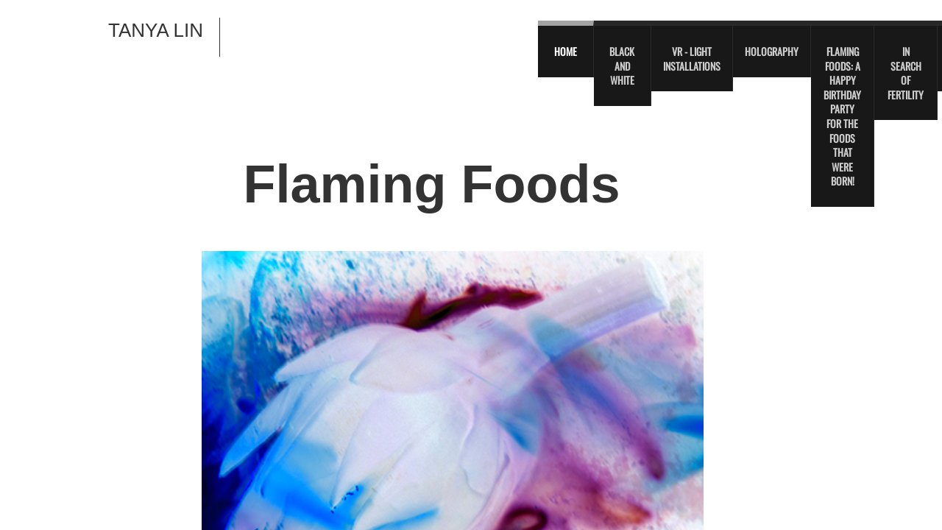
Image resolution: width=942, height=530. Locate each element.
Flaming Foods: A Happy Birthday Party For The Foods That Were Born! (842, 115)
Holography (771, 51)
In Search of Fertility (906, 72)
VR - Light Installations (691, 58)
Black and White (621, 65)
